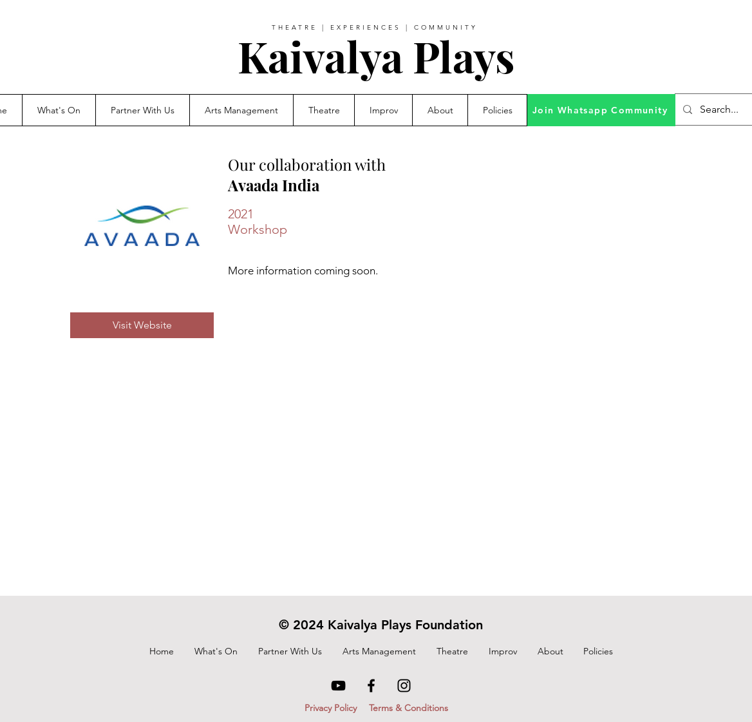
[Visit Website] (142, 325)
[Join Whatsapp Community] (601, 110)
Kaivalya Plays (376, 56)
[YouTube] (338, 685)
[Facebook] (371, 685)
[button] (142, 110)
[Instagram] (404, 685)
